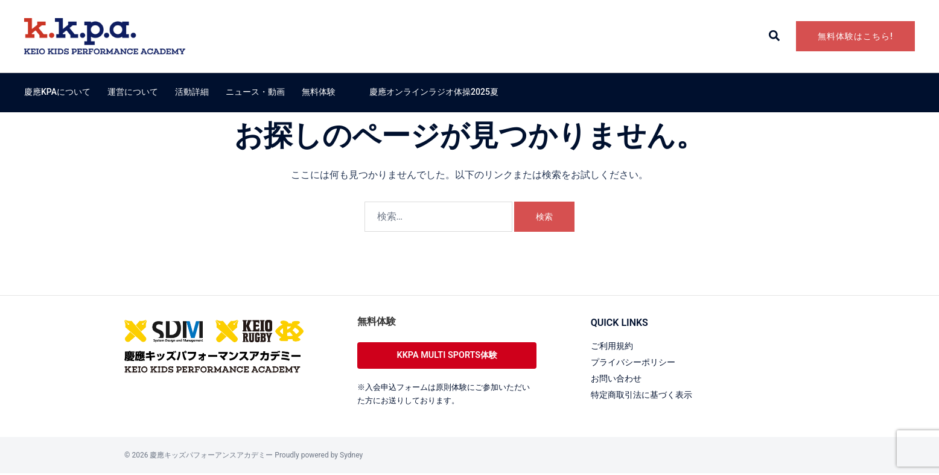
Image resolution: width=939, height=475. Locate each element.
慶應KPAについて (57, 92)
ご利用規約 (615, 345)
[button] (775, 36)
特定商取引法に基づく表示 (649, 394)
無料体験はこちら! (855, 36)
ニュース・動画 (255, 92)
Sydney (351, 457)
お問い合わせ (620, 378)
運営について (132, 92)
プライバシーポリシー (639, 362)
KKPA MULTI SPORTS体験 (447, 356)
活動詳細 (192, 92)
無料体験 (319, 92)
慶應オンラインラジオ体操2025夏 (433, 92)
